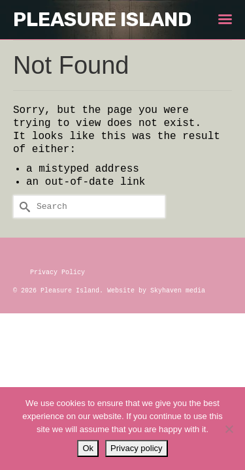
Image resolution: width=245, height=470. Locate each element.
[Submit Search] (23, 206)
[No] (228, 428)
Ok (87, 448)
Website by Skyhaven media (156, 290)
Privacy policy (136, 448)
